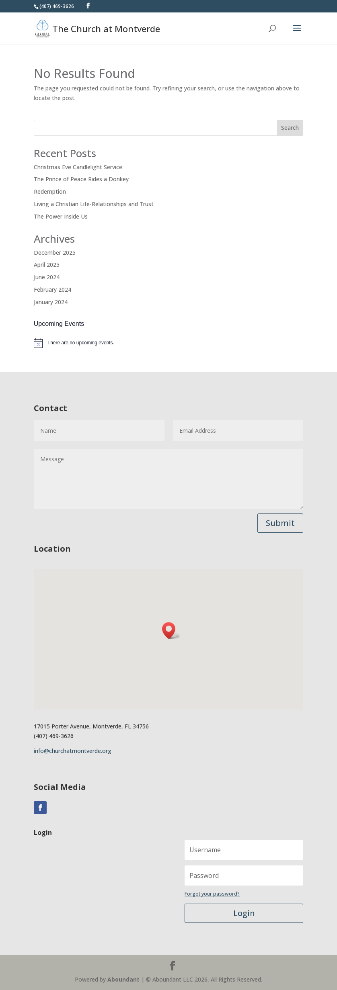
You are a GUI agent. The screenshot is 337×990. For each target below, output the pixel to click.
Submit (280, 523)
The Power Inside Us (61, 216)
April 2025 (47, 264)
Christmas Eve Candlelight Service (78, 167)
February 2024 (52, 289)
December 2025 (55, 252)
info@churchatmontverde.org (72, 751)
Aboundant (123, 979)
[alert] (168, 343)
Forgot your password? (212, 893)
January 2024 (51, 302)
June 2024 (47, 277)
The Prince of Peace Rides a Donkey (81, 179)
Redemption (50, 191)
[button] (171, 630)
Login (244, 913)
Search (290, 127)
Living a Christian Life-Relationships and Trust (94, 204)
